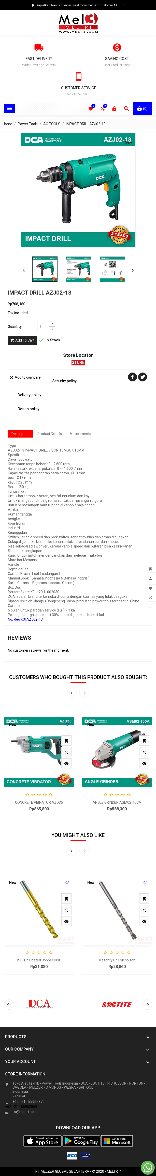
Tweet (142, 377)
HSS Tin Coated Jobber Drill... (39, 960)
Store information (25, 1074)
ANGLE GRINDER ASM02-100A (117, 802)
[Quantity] (43, 326)
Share (132, 377)
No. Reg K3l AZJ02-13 (25, 619)
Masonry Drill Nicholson (116, 960)
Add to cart (22, 340)
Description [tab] (20, 434)
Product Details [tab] (49, 434)
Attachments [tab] (80, 434)
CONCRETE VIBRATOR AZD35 (39, 802)
